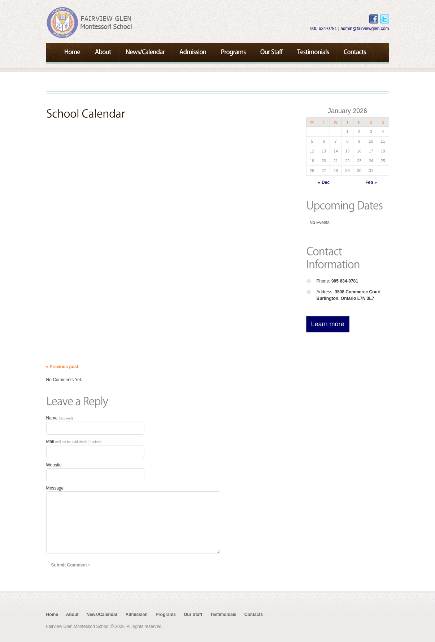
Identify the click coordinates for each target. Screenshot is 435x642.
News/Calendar (102, 614)
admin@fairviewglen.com (364, 28)
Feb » (371, 182)
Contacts (253, 614)
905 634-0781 (323, 28)
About (72, 614)
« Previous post (62, 366)
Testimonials (223, 614)
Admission (137, 614)
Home (52, 614)
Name (59, 418)
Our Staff (193, 614)
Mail (74, 441)
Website (54, 465)
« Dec (324, 182)
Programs (166, 614)
